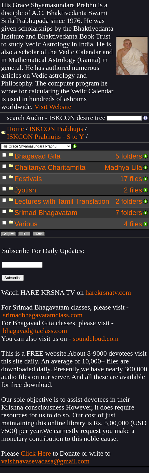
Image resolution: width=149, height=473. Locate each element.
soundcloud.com (96, 338)
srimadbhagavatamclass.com (42, 315)
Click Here (36, 453)
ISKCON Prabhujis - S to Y (45, 136)
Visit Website (52, 106)
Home (15, 128)
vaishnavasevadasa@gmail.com (46, 461)
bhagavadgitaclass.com (35, 330)
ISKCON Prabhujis (56, 128)
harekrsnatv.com (108, 292)
